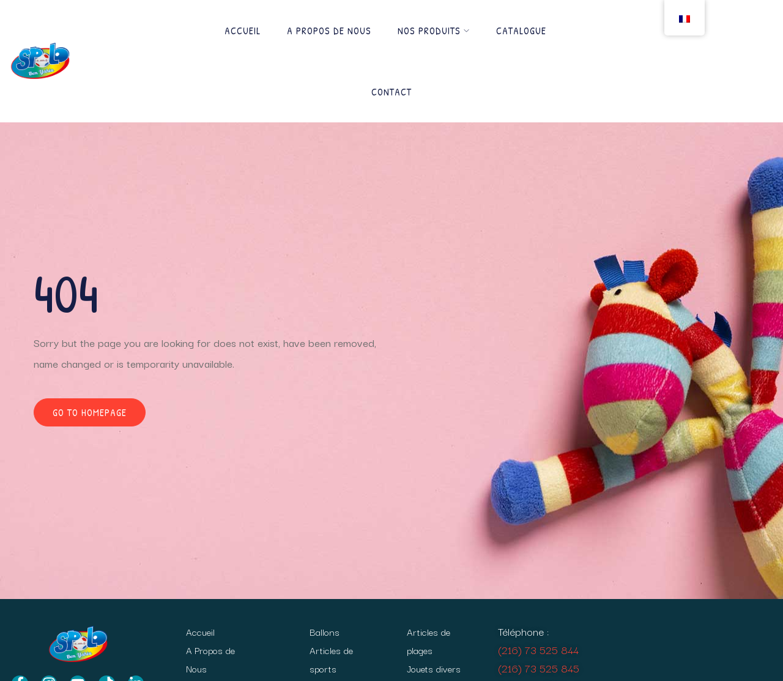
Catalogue (521, 30)
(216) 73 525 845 (538, 668)
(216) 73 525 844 (538, 649)
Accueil (243, 30)
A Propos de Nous (329, 30)
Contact (391, 92)
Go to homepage (90, 412)
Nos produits (434, 30)
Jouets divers (434, 668)
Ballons (325, 631)
